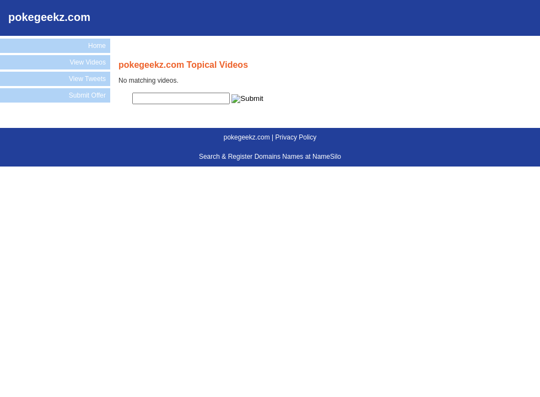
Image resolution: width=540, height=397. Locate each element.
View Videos (87, 62)
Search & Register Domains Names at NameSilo (270, 156)
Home (97, 46)
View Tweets (87, 79)
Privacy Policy (296, 137)
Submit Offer (87, 95)
